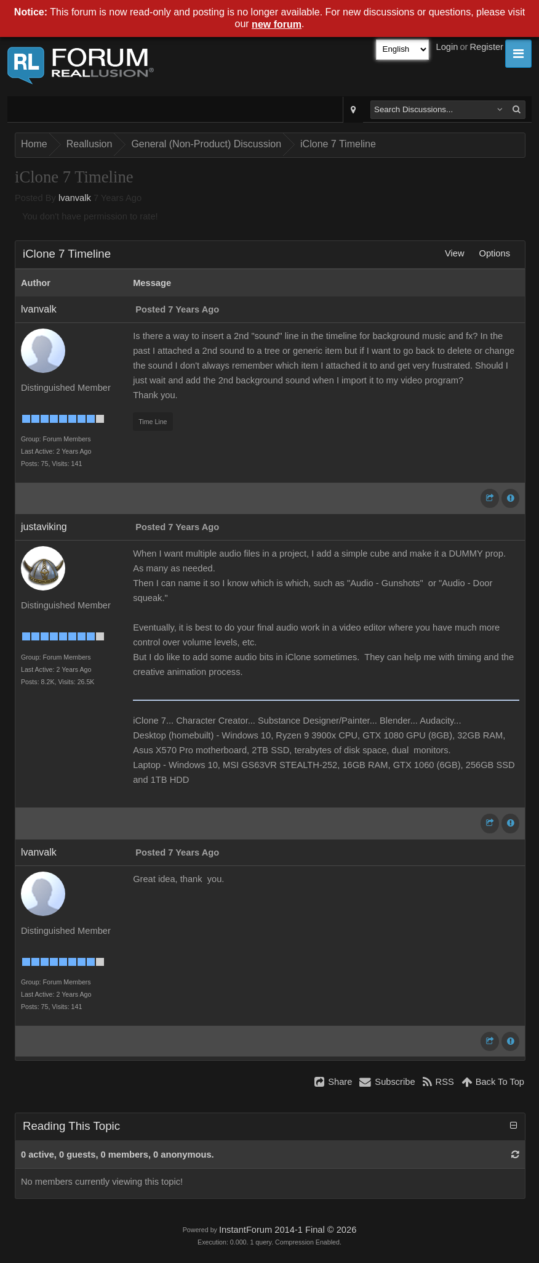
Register (486, 47)
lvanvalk (74, 198)
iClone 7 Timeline (338, 144)
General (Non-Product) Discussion (206, 144)
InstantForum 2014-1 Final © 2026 (287, 1230)
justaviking (44, 526)
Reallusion (89, 144)
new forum (276, 24)
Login (447, 47)
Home (34, 144)
